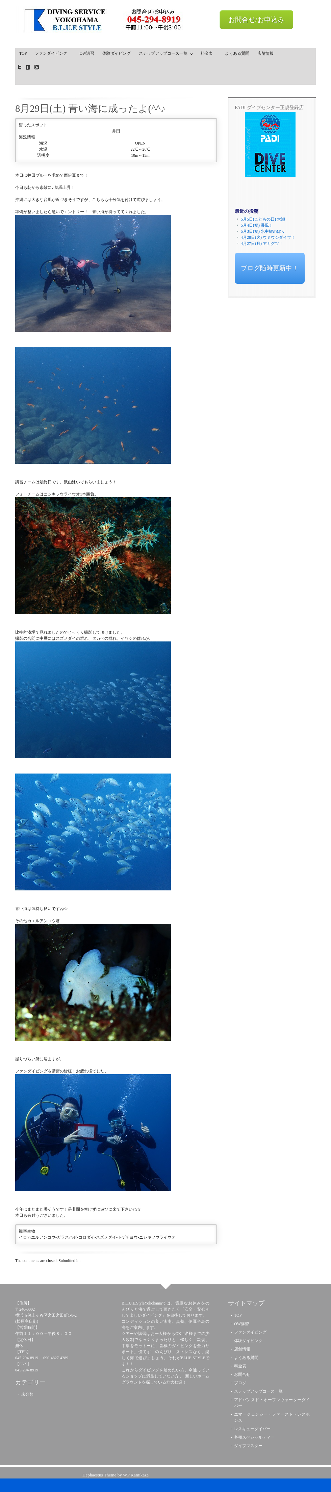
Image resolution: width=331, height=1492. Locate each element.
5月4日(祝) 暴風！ (257, 225)
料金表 (209, 53)
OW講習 (86, 53)
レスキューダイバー (252, 1428)
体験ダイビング (116, 53)
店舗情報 (265, 53)
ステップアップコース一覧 (164, 54)
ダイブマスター (248, 1445)
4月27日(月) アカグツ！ (262, 243)
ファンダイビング (53, 53)
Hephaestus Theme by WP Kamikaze (115, 1474)
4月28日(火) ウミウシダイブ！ (268, 237)
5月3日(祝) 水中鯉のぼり (263, 231)
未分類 (27, 1394)
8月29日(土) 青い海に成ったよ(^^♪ (90, 108)
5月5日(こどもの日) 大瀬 (263, 219)
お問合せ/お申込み (256, 19)
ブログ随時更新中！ (270, 268)
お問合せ (242, 1374)
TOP (23, 53)
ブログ (240, 1383)
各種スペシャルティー (254, 1437)
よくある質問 (237, 53)
